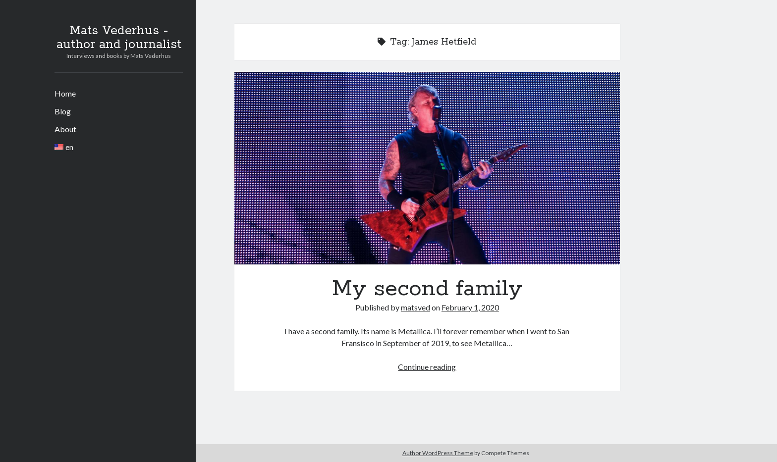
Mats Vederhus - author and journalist (118, 37)
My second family (427, 168)
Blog (63, 111)
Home (65, 93)
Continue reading (427, 366)
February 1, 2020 (470, 307)
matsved (415, 307)
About (65, 129)
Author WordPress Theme (437, 453)
